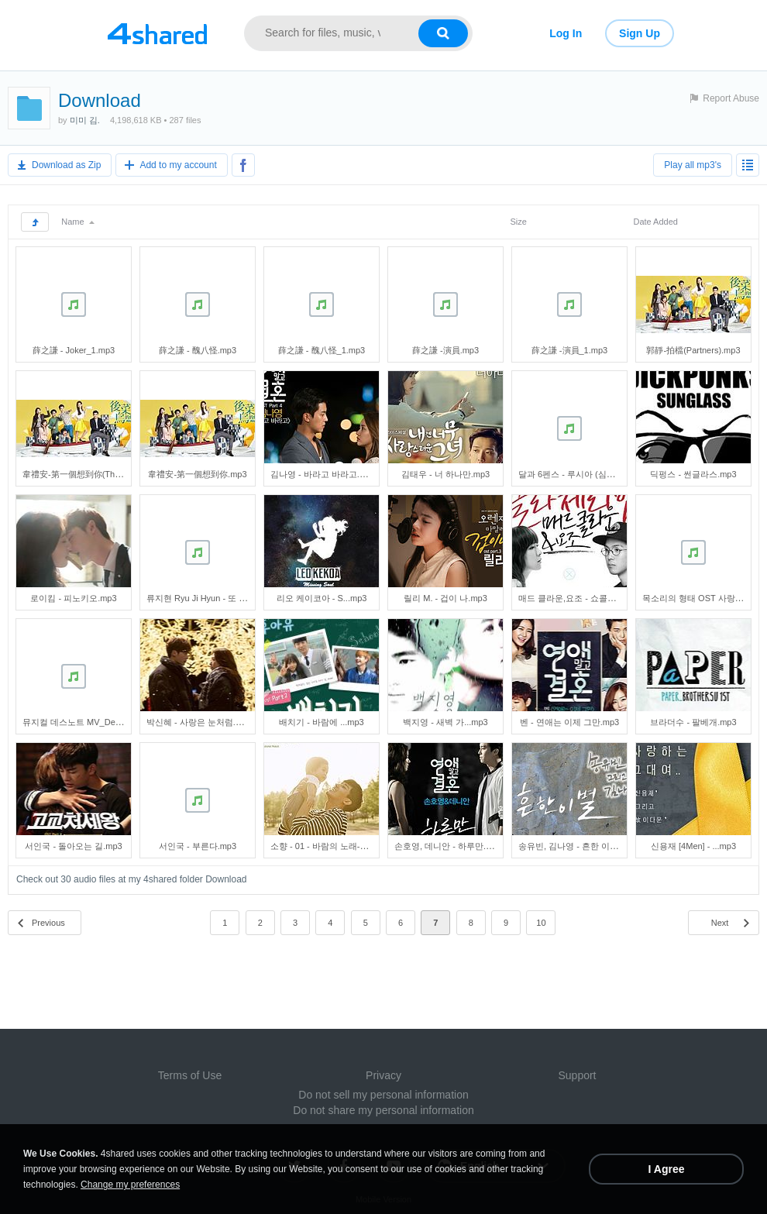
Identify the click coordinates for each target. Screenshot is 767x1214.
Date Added (655, 221)
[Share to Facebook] (243, 165)
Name (77, 221)
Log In (565, 33)
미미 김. (85, 120)
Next (720, 922)
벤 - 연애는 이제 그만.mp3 (569, 722)
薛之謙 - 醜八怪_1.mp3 (321, 350)
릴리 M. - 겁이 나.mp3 (445, 598)
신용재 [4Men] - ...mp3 (693, 846)
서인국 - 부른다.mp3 (197, 846)
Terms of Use (190, 1075)
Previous (48, 922)
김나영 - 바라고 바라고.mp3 (323, 474)
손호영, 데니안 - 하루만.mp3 (448, 846)
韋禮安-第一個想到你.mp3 (197, 474)
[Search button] (443, 33)
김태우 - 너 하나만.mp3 (445, 474)
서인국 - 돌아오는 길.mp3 (73, 846)
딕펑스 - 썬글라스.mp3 (693, 474)
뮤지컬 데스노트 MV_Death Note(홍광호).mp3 (110, 722)
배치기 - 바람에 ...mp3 (321, 722)
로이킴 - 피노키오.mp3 (73, 598)
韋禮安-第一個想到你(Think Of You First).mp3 (108, 474)
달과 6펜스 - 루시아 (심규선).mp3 (581, 474)
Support (577, 1075)
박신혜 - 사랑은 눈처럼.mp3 (199, 722)
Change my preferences (130, 1184)
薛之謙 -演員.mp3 (445, 350)
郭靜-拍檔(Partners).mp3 (693, 350)
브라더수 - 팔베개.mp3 (693, 722)
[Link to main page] (156, 33)
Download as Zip (66, 165)
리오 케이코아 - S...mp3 (322, 598)
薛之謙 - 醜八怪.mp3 (197, 350)
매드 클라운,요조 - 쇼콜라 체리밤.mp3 (590, 598)
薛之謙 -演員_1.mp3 (569, 350)
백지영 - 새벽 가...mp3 (445, 722)
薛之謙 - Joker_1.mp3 (74, 350)
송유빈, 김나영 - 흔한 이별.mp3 (577, 846)
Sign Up (639, 33)
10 (540, 922)
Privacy (383, 1075)
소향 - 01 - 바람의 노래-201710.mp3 (339, 846)
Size (518, 221)
